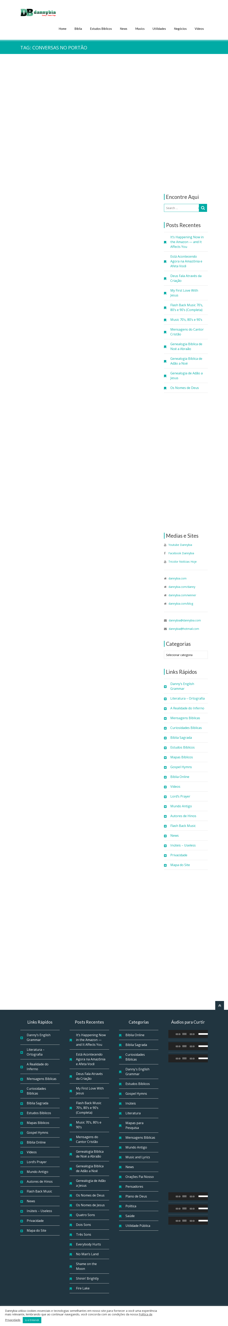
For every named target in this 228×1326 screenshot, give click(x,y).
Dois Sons (83, 1224)
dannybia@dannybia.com (185, 620)
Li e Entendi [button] (32, 1320)
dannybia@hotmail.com (184, 628)
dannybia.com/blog (181, 603)
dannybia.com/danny (182, 586)
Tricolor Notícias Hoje (182, 561)
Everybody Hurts (88, 1244)
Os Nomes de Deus (184, 387)
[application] (188, 1034)
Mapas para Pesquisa (134, 1125)
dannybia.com (178, 578)
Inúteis (130, 1103)
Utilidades (159, 28)
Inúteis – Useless (183, 845)
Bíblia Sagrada (181, 737)
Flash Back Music (183, 825)
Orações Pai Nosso (139, 1176)
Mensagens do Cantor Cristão (187, 331)
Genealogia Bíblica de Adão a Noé (186, 360)
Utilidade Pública (137, 1225)
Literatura (133, 1113)
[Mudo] (198, 1034)
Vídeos (199, 28)
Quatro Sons (85, 1214)
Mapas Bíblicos (181, 757)
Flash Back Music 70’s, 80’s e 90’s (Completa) (186, 307)
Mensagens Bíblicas (185, 717)
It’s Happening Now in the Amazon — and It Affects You (187, 241)
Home (62, 28)
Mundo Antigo (181, 806)
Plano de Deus (136, 1196)
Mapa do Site (180, 864)
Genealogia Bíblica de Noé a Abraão (186, 346)
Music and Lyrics (137, 1157)
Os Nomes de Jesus (90, 1204)
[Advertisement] (186, 123)
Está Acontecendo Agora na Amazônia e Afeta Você (186, 261)
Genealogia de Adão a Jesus (186, 375)
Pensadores (134, 1186)
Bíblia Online (179, 776)
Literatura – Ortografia (187, 698)
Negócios (180, 28)
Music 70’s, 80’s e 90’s (186, 319)
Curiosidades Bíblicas (186, 727)
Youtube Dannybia (180, 544)
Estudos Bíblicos (101, 28)
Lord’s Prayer (180, 796)
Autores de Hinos (183, 815)
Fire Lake (83, 1288)
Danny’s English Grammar (182, 685)
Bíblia (78, 28)
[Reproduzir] (174, 1034)
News (123, 28)
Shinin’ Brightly (87, 1278)
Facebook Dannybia (181, 553)
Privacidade (178, 854)
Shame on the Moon (86, 1265)
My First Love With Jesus (184, 292)
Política (130, 1205)
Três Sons (83, 1234)
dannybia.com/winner (182, 595)
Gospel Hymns (181, 766)
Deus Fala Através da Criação (185, 277)
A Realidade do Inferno (187, 708)
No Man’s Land (87, 1253)
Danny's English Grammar (137, 1071)
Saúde (130, 1215)
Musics (140, 28)
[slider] (184, 1034)
